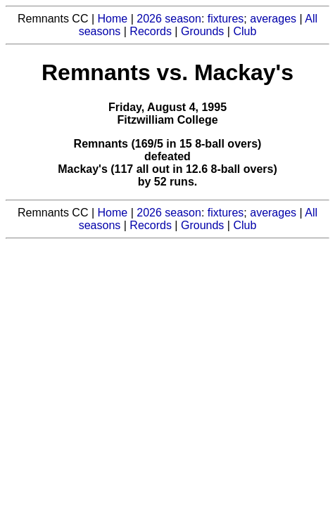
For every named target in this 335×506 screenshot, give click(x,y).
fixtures (226, 19)
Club (244, 31)
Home (113, 19)
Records (150, 31)
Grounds (202, 31)
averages (273, 19)
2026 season (169, 19)
